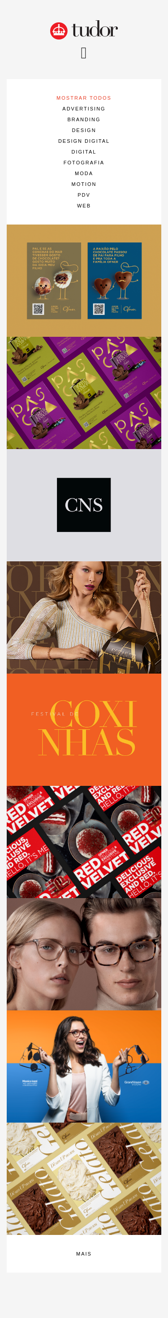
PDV (84, 195)
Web (84, 205)
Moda (84, 173)
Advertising (83, 108)
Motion (84, 184)
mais (84, 1253)
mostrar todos (84, 98)
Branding (83, 119)
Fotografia (84, 162)
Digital (84, 151)
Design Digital (84, 141)
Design (84, 130)
